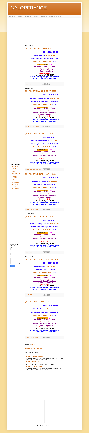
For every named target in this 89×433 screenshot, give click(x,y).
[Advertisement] (44, 31)
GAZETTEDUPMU (16, 181)
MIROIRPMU (14, 177)
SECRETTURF (15, 171)
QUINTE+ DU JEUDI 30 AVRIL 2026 (39, 217)
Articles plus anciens (59, 341)
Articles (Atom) (34, 344)
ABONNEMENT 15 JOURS (32, 16)
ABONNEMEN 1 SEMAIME (16, 16)
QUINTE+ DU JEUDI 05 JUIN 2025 (33, 361)
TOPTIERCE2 (15, 166)
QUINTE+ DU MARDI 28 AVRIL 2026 (39, 302)
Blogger (50, 425)
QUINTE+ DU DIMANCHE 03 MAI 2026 (40, 91)
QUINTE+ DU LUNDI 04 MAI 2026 (38, 48)
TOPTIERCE (14, 168)
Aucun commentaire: (37, 83)
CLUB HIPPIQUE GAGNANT (15, 189)
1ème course (50, 266)
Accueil (39, 341)
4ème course (50, 55)
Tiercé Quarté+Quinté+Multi (42, 61)
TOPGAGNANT (15, 170)
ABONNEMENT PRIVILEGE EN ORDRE (51, 16)
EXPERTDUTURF (15, 184)
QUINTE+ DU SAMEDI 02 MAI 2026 (39, 134)
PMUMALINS (14, 176)
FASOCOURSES (15, 182)
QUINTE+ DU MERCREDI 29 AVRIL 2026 (41, 259)
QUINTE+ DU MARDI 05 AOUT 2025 (34, 366)
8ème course (54, 224)
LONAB (13, 179)
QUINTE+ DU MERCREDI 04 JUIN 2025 (34, 356)
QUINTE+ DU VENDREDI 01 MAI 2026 (40, 174)
